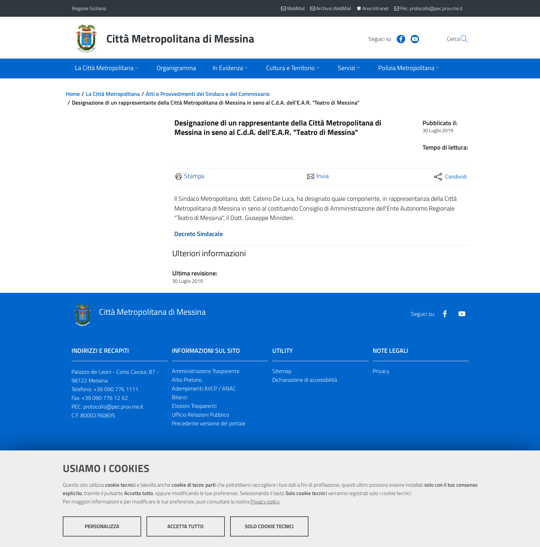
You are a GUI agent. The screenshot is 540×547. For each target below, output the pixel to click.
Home (73, 94)
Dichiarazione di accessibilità (304, 379)
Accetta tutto (185, 526)
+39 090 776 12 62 (105, 398)
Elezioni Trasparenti (194, 406)
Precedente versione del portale (208, 423)
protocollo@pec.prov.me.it (113, 406)
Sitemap (281, 371)
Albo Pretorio (187, 379)
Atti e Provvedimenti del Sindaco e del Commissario (207, 94)
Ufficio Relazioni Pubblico (200, 414)
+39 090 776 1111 (115, 389)
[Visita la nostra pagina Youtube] (398, 38)
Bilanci (179, 397)
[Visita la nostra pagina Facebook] (384, 38)
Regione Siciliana (89, 8)
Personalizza (102, 526)
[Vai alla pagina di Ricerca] (459, 38)
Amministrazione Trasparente (205, 371)
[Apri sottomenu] (107, 68)
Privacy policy (264, 501)
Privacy (381, 371)
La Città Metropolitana (113, 94)
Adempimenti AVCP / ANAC (204, 388)
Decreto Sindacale (198, 233)
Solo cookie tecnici (269, 526)
